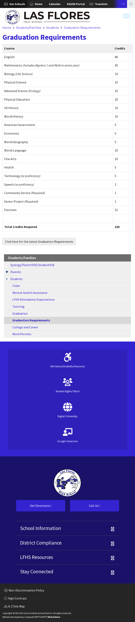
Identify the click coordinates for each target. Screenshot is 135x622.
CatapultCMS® (31, 616)
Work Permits (21, 334)
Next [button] (120, 4)
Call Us (85, 507)
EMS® (43, 616)
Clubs (16, 286)
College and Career (25, 327)
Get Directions (33, 507)
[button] (17, 4)
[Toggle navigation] (126, 17)
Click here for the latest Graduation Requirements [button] (39, 242)
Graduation (20, 313)
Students (52, 28)
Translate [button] (101, 4)
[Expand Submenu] (7, 271)
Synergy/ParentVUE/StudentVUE (32, 265)
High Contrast (17, 598)
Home (38, 4)
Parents (15, 272)
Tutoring (18, 306)
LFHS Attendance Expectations (33, 299)
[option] (14, 4)
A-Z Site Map (14, 606)
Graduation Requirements (82, 28)
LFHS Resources (36, 557)
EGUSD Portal (76, 4)
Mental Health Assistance (29, 293)
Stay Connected (36, 571)
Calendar (55, 4)
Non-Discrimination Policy (24, 590)
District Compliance (41, 543)
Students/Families (28, 28)
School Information (40, 528)
